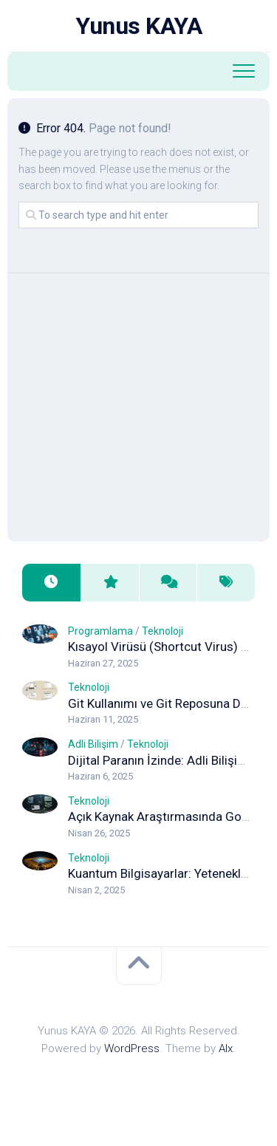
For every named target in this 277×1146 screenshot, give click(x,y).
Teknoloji (162, 631)
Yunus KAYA (138, 26)
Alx (226, 1048)
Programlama (100, 631)
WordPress (132, 1048)
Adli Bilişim (93, 744)
